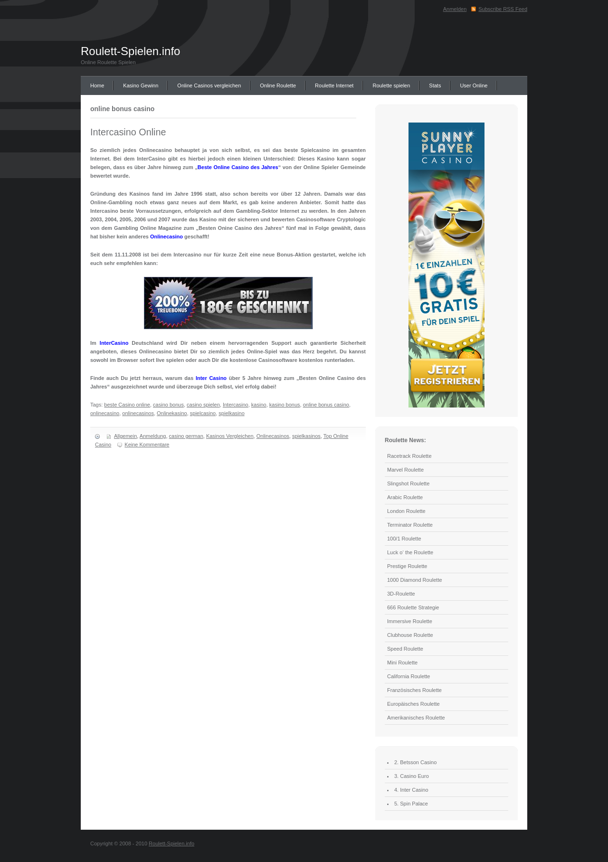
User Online (473, 85)
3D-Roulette (401, 594)
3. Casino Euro (411, 776)
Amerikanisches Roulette (416, 717)
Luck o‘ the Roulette (410, 552)
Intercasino (235, 404)
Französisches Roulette (414, 690)
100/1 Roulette (404, 538)
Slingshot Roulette (408, 483)
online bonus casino (326, 404)
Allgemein (125, 436)
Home (97, 85)
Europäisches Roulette (413, 704)
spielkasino (231, 413)
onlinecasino (104, 413)
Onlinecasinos (272, 436)
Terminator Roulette (410, 525)
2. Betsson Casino (415, 762)
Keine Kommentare (146, 444)
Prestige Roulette (407, 566)
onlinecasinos (138, 413)
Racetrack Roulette (409, 456)
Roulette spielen (391, 85)
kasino (258, 404)
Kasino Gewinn (140, 85)
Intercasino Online (128, 132)
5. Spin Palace (411, 803)
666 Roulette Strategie (413, 607)
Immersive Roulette (409, 621)
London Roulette (406, 511)
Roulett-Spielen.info (130, 51)
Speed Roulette (405, 649)
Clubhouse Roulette (410, 635)
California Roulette (408, 676)
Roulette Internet (334, 85)
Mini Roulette (402, 662)
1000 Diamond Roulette (414, 580)
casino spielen (203, 404)
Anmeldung (153, 436)
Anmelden (455, 9)
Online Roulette (278, 85)
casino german (186, 436)
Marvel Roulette (405, 470)
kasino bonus (284, 404)
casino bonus (168, 404)
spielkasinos (306, 436)
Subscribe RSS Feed (502, 9)
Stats (435, 85)
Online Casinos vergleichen (209, 85)
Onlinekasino (172, 413)
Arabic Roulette (405, 497)
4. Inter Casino (411, 790)
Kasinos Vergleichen (230, 436)
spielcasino (203, 413)
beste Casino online (127, 404)
